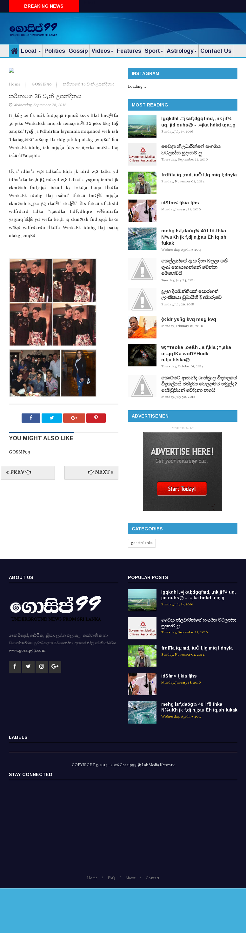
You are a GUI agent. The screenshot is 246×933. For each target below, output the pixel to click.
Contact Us (215, 51)
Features (129, 51)
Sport (154, 51)
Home (15, 183)
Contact (152, 923)
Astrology (182, 51)
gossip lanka (142, 543)
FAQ (111, 923)
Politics (54, 51)
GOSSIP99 (42, 183)
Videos (102, 51)
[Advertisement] (163, 27)
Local (31, 51)
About (130, 923)
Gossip (78, 51)
